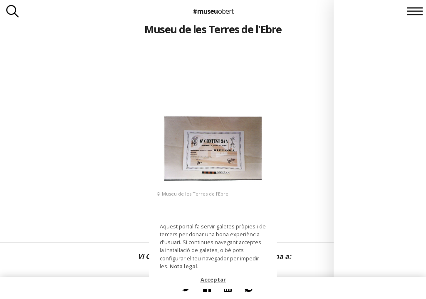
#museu (213, 11)
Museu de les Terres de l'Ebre (212, 29)
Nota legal (183, 266)
